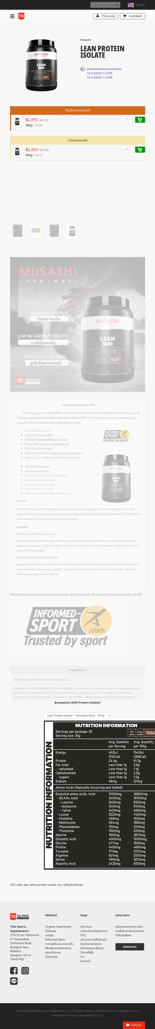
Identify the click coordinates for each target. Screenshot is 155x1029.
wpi (26, 885)
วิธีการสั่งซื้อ (87, 952)
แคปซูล (49, 935)
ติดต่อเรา (85, 961)
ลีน (59, 885)
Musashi (85, 40)
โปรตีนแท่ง (51, 957)
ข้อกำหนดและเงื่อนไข (92, 948)
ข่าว (82, 957)
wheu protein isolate (43, 885)
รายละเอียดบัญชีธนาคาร (93, 931)
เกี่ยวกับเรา (86, 927)
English (140, 5)
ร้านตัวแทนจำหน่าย (91, 944)
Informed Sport (55, 940)
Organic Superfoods (58, 927)
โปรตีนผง (50, 931)
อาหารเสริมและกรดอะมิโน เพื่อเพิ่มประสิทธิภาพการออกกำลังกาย (59, 948)
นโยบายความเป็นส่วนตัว (93, 940)
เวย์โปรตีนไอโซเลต (73, 885)
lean (19, 885)
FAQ (83, 935)
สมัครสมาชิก (130, 947)
